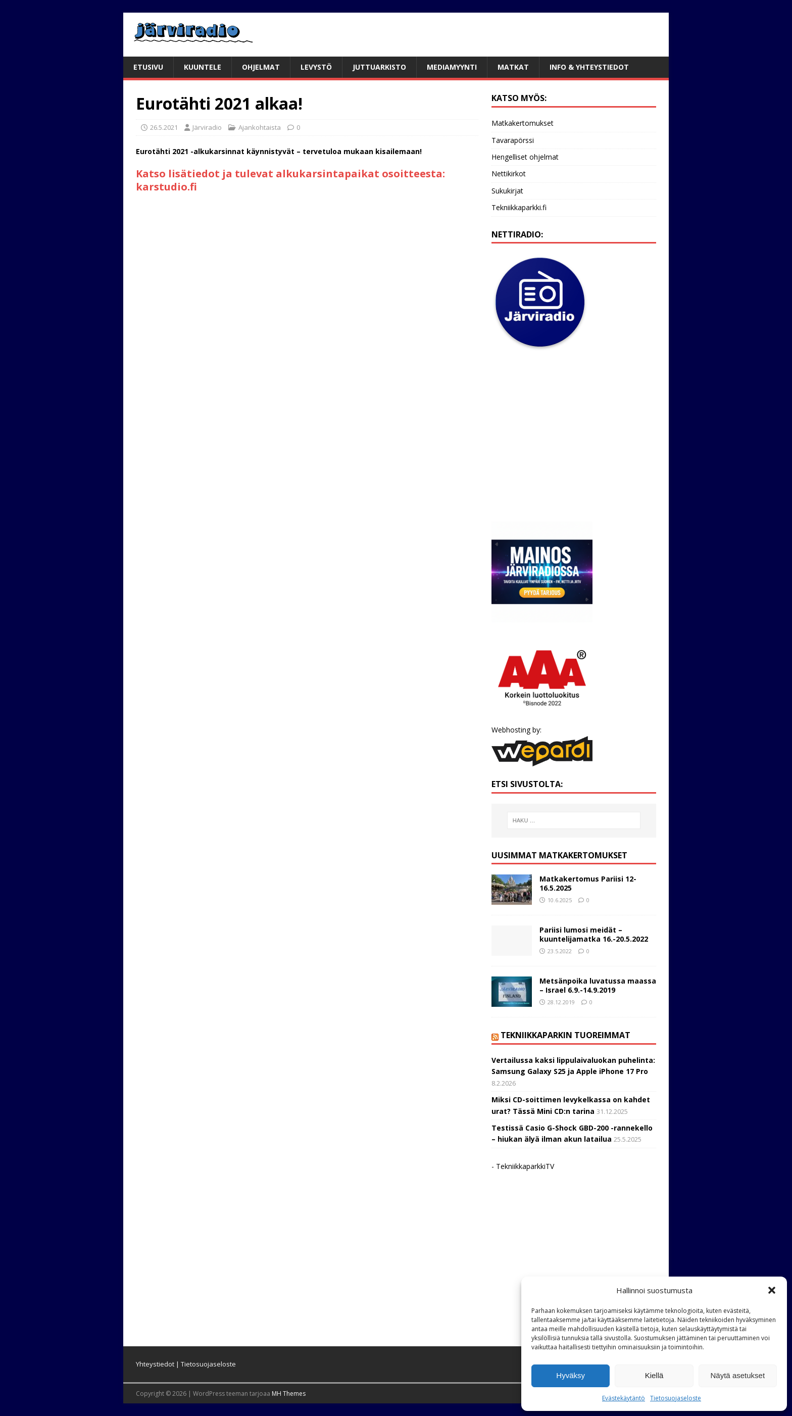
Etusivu (148, 67)
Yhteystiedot (155, 1364)
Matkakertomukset (522, 123)
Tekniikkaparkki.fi (519, 207)
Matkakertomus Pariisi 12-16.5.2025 (587, 883)
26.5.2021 (164, 127)
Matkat (513, 67)
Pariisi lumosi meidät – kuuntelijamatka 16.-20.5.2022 (593, 934)
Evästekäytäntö (623, 1398)
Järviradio (207, 127)
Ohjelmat (261, 67)
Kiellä (654, 1375)
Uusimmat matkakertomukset (559, 855)
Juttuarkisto (379, 67)
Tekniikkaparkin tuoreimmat (565, 1035)
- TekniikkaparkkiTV (522, 1166)
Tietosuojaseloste (675, 1398)
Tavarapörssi (512, 140)
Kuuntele (202, 67)
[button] (772, 1290)
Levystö (316, 67)
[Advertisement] (573, 436)
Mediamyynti (452, 67)
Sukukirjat (507, 191)
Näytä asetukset (738, 1375)
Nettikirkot (508, 173)
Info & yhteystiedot (589, 67)
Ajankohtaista (259, 127)
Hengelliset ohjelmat (525, 157)
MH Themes (289, 1393)
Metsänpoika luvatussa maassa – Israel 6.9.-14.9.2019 (597, 985)
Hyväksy (570, 1375)
